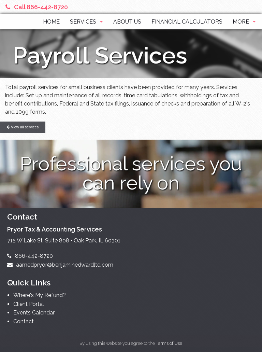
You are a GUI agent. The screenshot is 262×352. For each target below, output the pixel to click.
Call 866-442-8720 (36, 7)
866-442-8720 (30, 256)
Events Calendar (34, 312)
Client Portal (28, 304)
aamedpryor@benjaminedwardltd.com (60, 265)
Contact (23, 321)
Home (51, 21)
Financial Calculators (186, 21)
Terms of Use (169, 343)
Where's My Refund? (39, 295)
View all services (23, 127)
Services (83, 21)
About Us (127, 21)
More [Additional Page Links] (241, 21)
